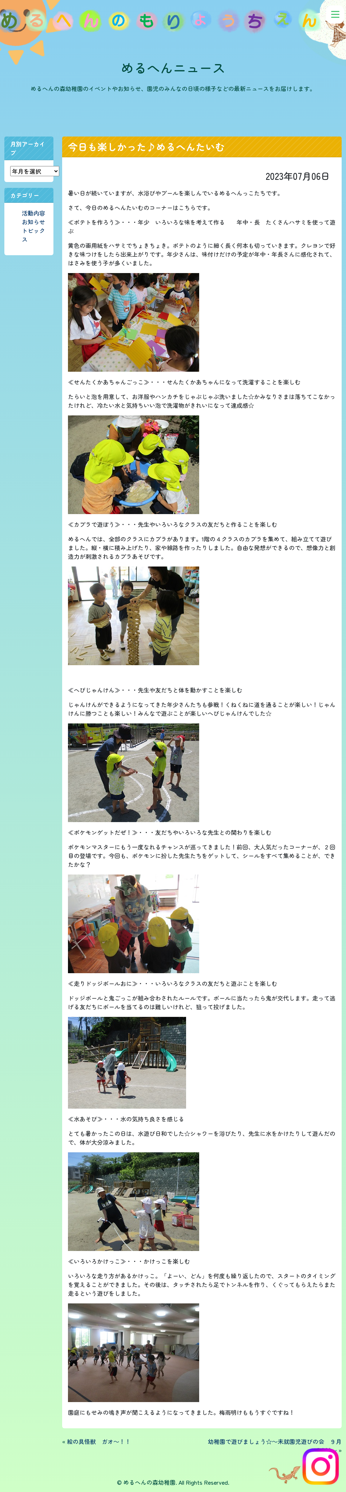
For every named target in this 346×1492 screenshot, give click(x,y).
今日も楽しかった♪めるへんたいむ (146, 146)
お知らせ (33, 221)
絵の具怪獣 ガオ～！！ (99, 1441)
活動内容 (33, 213)
